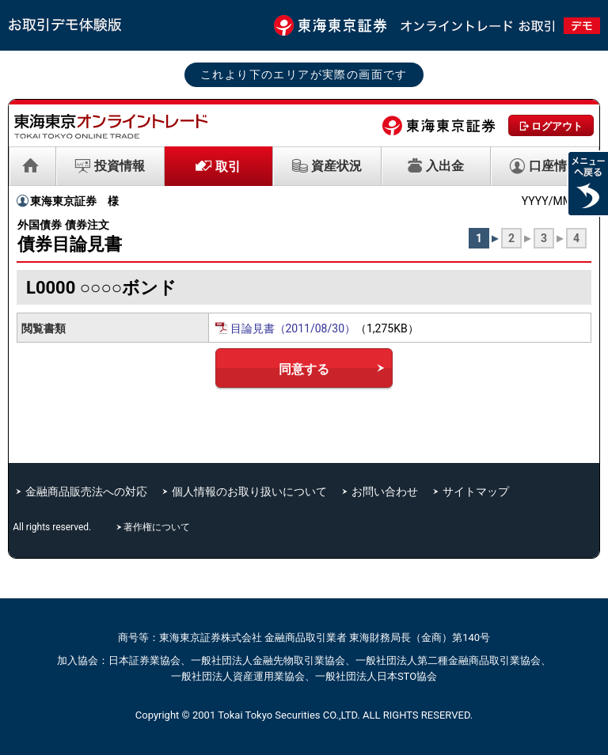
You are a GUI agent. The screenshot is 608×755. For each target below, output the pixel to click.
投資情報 (119, 165)
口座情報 (554, 165)
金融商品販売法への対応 (86, 491)
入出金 (445, 165)
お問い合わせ (385, 491)
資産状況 (336, 165)
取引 (228, 166)
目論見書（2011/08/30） (293, 328)
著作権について (158, 527)
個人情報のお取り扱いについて (249, 491)
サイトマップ (476, 491)
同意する (304, 369)
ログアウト (557, 126)
